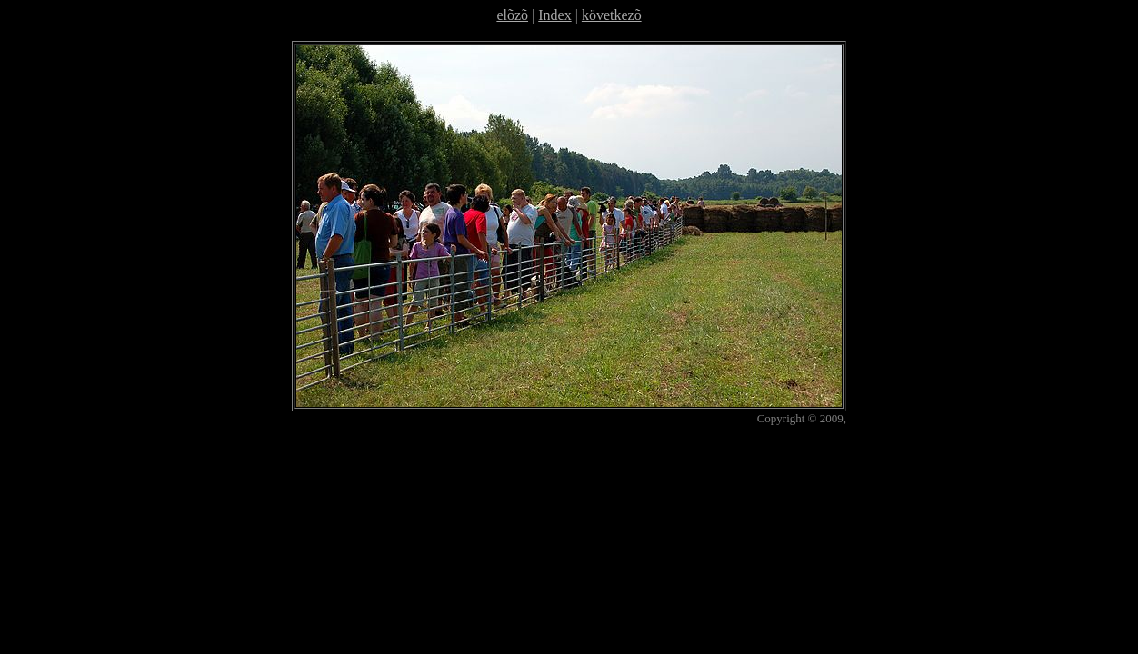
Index (554, 15)
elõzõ (512, 15)
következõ (612, 15)
